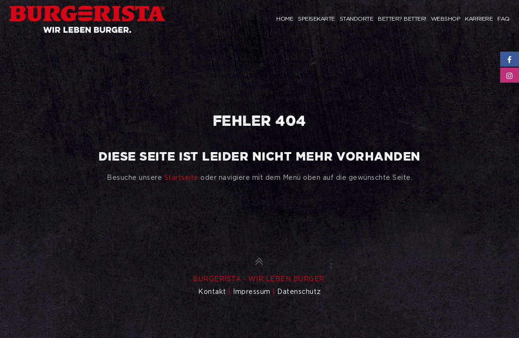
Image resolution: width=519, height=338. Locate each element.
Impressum (252, 291)
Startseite (181, 177)
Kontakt (212, 291)
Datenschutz (299, 291)
